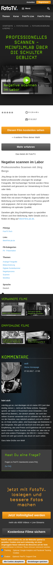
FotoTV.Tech (7, 231)
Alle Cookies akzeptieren (14, 562)
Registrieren (43, 2)
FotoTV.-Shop (43, 16)
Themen (6, 16)
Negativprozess (9, 271)
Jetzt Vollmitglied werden (26, 515)
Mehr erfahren (26, 146)
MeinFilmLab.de (26, 219)
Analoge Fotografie (10, 262)
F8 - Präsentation (9, 251)
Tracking (7, 550)
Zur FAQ (8, 466)
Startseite (8, 26)
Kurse (16, 16)
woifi (26, 363)
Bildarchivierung (9, 265)
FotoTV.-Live (28, 16)
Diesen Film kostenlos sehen (25, 130)
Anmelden (31, 2)
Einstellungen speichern (37, 562)
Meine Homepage (31, 367)
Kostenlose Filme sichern (26, 532)
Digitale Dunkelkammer (11, 268)
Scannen (6, 275)
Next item (49, 309)
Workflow (6, 278)
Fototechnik (22, 26)
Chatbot (7, 557)
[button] (26, 80)
